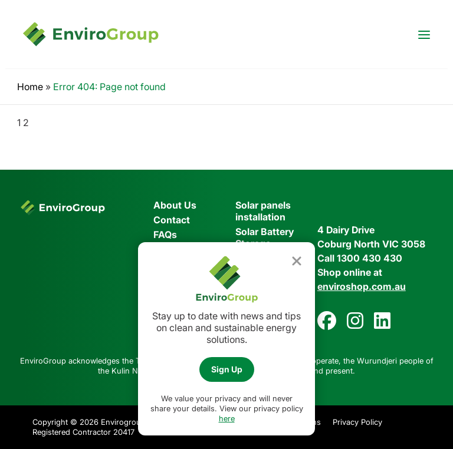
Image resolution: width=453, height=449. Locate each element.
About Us (174, 205)
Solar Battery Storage (264, 237)
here (227, 418)
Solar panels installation (263, 211)
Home (30, 87)
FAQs (165, 234)
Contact (171, 220)
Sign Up (226, 369)
